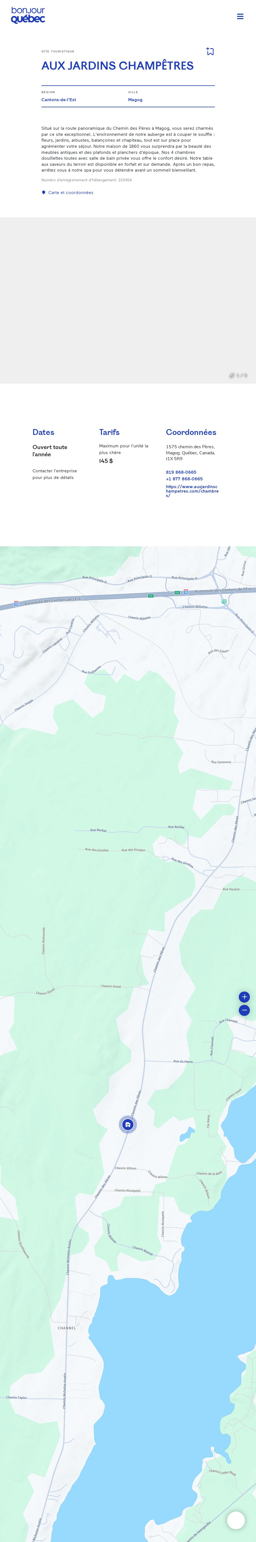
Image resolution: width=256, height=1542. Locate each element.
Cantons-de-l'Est (58, 99)
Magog (135, 99)
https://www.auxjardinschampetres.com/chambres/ (192, 491)
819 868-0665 (181, 472)
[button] (128, 1124)
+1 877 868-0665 (184, 478)
